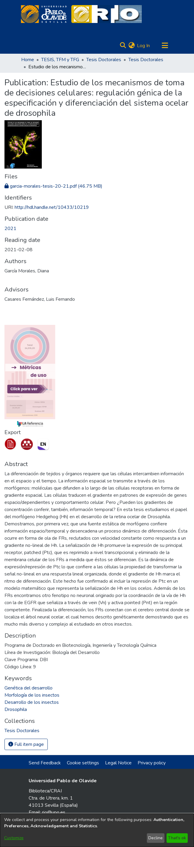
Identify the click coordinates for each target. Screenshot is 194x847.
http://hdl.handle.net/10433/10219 (52, 207)
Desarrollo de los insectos (31, 702)
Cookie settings (83, 763)
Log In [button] (143, 45)
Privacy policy (152, 763)
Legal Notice (118, 763)
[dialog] (97, 830)
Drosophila (15, 709)
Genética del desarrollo (28, 688)
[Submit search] (123, 45)
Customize (14, 838)
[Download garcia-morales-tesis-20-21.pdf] (53, 186)
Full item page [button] (26, 744)
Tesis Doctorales (103, 59)
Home (27, 59)
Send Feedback (45, 763)
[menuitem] (131, 45)
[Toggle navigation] (164, 45)
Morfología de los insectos (31, 695)
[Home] (44, 14)
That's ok (177, 838)
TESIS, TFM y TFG (60, 59)
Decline (155, 838)
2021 (10, 228)
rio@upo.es (53, 812)
